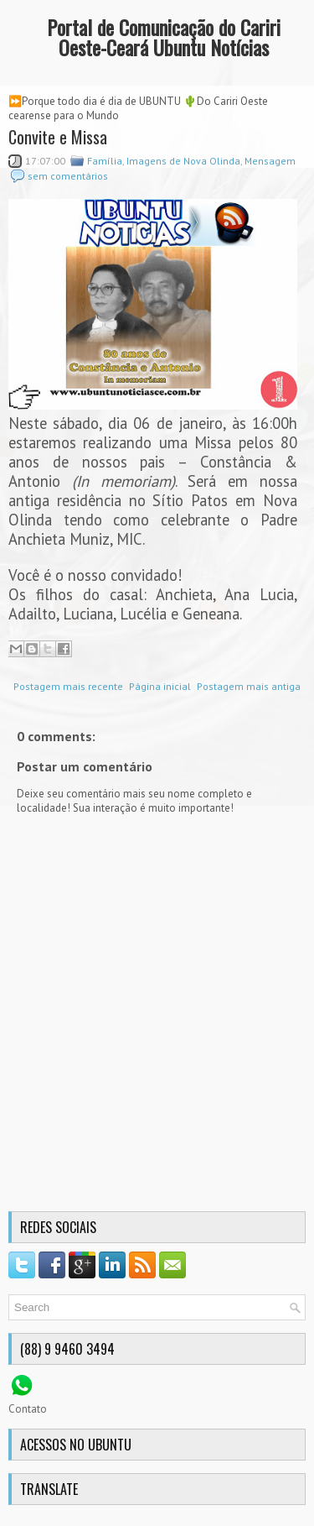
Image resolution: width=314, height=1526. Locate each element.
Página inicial (160, 686)
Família (104, 160)
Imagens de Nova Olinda (183, 160)
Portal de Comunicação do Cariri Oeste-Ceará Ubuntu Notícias (164, 37)
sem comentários (68, 176)
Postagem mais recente (68, 686)
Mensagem (270, 160)
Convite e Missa (57, 136)
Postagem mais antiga (249, 686)
